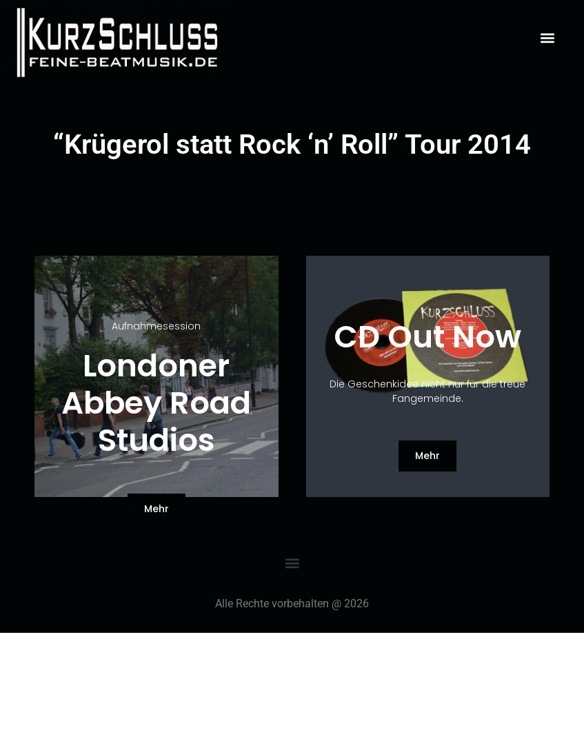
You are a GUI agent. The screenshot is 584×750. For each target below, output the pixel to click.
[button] (547, 37)
